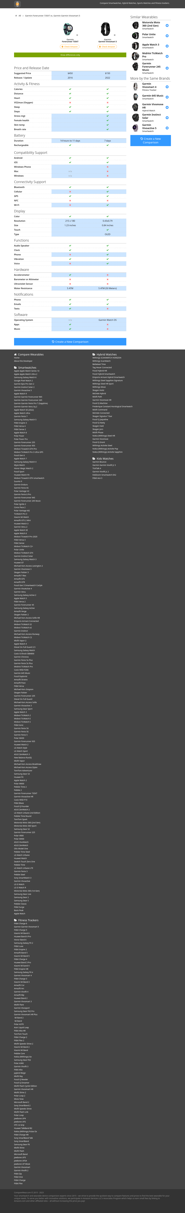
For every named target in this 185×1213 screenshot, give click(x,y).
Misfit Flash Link (21, 1112)
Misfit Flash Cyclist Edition (25, 1086)
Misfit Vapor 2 (20, 640)
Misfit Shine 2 (20, 1092)
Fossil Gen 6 (19, 455)
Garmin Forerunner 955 (24, 445)
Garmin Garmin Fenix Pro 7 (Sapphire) (31, 403)
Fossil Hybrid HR (100, 370)
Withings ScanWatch (102, 361)
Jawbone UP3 (20, 1157)
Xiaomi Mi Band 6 (21, 933)
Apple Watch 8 (20, 432)
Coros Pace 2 (19, 507)
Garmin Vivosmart (22, 1167)
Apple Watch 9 (20, 393)
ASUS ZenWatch (21, 845)
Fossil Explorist (20, 676)
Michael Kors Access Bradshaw (27, 764)
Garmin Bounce (99, 462)
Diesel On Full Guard (23, 699)
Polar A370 (19, 1024)
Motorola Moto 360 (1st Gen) (26, 891)
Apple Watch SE (21, 530)
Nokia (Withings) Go (23, 1056)
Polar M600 (19, 783)
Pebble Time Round (22, 816)
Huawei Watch (20, 858)
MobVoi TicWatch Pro (23, 666)
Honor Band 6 (20, 939)
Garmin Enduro (21, 484)
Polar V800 (19, 835)
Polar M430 (19, 738)
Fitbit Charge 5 (20, 930)
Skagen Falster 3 (21, 572)
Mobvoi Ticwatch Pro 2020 (25, 536)
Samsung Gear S (21, 900)
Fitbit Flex (18, 1183)
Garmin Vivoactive (22, 881)
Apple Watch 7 (20, 458)
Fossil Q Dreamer (21, 1082)
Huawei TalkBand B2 (23, 1128)
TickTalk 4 (97, 468)
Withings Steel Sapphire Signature (108, 380)
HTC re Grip (19, 1125)
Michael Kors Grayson (23, 689)
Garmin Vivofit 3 (21, 1066)
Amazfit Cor (19, 985)
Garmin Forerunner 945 (24, 497)
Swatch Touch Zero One (24, 861)
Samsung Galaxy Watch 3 (25, 559)
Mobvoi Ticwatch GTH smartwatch (29, 478)
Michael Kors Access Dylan (25, 767)
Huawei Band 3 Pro (22, 962)
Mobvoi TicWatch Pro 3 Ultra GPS (28, 452)
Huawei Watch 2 (21, 744)
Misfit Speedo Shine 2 (23, 1043)
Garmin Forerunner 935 (24, 741)
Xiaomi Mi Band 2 (21, 1047)
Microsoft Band (21, 1154)
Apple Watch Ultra (22, 413)
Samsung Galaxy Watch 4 (25, 462)
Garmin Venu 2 (20, 527)
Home (16, 357)
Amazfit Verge (20, 611)
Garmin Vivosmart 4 (23, 975)
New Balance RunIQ (23, 757)
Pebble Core (19, 1053)
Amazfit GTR (19, 582)
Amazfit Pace (20, 683)
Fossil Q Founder (21, 806)
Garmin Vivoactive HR (23, 796)
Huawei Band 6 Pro (22, 936)
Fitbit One (18, 1177)
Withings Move (99, 387)
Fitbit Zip (18, 1173)
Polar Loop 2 (19, 1095)
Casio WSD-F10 (20, 800)
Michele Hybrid (99, 393)
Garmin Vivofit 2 (21, 1170)
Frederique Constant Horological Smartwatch (113, 406)
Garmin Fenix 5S (21, 731)
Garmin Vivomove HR (102, 400)
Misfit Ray (18, 1076)
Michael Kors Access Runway (26, 634)
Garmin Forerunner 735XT (25, 793)
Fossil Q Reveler (21, 1079)
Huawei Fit (18, 777)
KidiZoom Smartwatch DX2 (104, 475)
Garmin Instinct (21, 631)
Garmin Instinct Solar (23, 556)
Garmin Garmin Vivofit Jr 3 (104, 465)
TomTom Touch (21, 1034)
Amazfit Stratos (21, 679)
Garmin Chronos (21, 657)
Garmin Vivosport (22, 1008)
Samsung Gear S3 (22, 774)
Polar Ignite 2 (20, 504)
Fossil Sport (19, 471)
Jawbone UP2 (20, 1121)
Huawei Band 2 (20, 998)
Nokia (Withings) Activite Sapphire (108, 452)
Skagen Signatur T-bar (102, 416)
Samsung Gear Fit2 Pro (24, 1011)
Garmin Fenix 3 (20, 871)
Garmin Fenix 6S (21, 488)
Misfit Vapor (19, 761)
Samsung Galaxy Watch (24, 650)
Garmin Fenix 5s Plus (23, 663)
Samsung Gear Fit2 (22, 1060)
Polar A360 (19, 1063)
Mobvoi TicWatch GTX (23, 553)
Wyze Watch (19, 465)
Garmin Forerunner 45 (24, 605)
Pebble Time (19, 865)
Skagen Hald (98, 426)
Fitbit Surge (19, 907)
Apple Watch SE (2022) (24, 410)
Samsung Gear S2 (22, 829)
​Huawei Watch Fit (21, 475)
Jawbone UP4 (20, 1118)
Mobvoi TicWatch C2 (23, 637)
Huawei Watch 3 (21, 523)
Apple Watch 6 (20, 533)
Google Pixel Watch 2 (23, 380)
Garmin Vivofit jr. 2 (101, 471)
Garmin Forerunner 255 (24, 442)
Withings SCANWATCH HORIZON (107, 357)
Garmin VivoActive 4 (23, 588)
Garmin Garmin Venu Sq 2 (25, 406)
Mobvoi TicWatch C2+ (23, 546)
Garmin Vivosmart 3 (23, 1001)
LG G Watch (19, 884)
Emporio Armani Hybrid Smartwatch (109, 377)
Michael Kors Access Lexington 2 (28, 566)
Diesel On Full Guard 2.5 (24, 647)
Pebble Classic (20, 904)
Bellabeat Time (99, 364)
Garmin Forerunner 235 (24, 696)
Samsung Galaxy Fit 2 (23, 943)
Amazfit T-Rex (20, 575)
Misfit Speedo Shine (23, 1108)
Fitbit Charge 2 (20, 1037)
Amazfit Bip (19, 995)
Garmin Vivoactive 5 (23, 390)
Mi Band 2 (18, 1017)
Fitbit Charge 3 (20, 978)
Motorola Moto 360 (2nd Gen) (27, 822)
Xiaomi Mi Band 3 (21, 982)
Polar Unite (19, 549)
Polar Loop (19, 1115)
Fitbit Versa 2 (20, 601)
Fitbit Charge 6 (20, 923)
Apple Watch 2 (20, 780)
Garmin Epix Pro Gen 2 (24, 384)
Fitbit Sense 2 (20, 429)
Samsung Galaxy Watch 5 (25, 419)
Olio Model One (21, 848)
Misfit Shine (19, 1147)
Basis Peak (18, 910)
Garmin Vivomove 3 (22, 569)
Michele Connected (101, 413)
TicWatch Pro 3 (20, 514)
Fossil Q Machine (100, 403)
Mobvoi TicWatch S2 (23, 624)
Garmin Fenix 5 (20, 735)
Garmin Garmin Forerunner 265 (28, 400)
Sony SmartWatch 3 (22, 878)
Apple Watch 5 (20, 598)
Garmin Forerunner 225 (24, 832)
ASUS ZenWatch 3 (22, 754)
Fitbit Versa (19, 686)
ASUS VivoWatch (21, 842)
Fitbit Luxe (18, 946)
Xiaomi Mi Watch (21, 517)
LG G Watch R (20, 887)
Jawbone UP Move (22, 1164)
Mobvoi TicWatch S (22, 722)
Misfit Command (100, 409)
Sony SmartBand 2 (22, 1105)
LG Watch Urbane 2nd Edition (27, 813)
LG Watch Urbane (22, 855)
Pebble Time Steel (22, 852)
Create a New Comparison (70, 342)
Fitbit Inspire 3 (20, 423)
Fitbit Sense (19, 543)
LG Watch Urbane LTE (23, 868)
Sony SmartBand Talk (23, 1138)
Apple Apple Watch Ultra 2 (26, 374)
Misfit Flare (19, 1004)
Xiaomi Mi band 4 (21, 965)
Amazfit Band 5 (20, 952)
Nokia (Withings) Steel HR (104, 435)
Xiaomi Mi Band (21, 1050)
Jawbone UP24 (20, 1160)
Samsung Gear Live (22, 894)
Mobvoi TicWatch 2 (22, 715)
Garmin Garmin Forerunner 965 (28, 397)
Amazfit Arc (19, 988)
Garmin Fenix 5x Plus (23, 660)
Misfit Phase (98, 432)
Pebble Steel (19, 874)
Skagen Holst (98, 390)
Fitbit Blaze (19, 803)
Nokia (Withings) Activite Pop (105, 448)
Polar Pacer (19, 436)
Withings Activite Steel (102, 445)
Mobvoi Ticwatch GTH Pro (25, 449)
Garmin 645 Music (22, 673)
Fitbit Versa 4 (20, 426)
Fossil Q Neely (99, 422)
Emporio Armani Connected (26, 621)
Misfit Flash (19, 1151)
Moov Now (19, 1099)
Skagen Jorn (98, 429)
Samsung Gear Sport (23, 709)
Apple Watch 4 (20, 644)
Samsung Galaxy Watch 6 (25, 377)
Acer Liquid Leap (21, 1027)
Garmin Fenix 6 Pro (22, 494)
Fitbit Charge (19, 1180)
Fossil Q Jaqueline (100, 419)
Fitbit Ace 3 (97, 478)
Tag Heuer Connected (102, 367)
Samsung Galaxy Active (24, 608)
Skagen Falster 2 (21, 614)
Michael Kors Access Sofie (25, 702)
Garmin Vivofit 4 (21, 991)
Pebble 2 (18, 790)
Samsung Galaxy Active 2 (25, 595)
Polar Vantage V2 (21, 491)
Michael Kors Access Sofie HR (27, 618)
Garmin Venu (20, 592)
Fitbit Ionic (18, 725)
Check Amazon (70, 46)
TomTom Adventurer (23, 770)
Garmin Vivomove (100, 439)
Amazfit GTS (19, 579)
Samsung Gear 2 (21, 897)
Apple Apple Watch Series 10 (26, 371)
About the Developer (23, 361)
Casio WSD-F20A (21, 670)
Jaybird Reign (20, 1073)
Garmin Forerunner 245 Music (27, 501)
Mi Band (18, 1021)
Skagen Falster (20, 692)
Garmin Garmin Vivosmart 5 (26, 926)
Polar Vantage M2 (22, 510)
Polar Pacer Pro (21, 439)
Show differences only (70, 55)
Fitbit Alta (18, 1069)
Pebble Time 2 (20, 787)
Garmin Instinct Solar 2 (24, 387)
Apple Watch (19, 913)
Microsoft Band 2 (21, 1102)
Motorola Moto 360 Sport (25, 826)
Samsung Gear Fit (22, 1144)
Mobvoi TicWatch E (22, 718)
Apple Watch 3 (20, 712)
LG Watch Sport (21, 751)
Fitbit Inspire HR (21, 969)
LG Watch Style (20, 748)
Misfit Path (97, 396)
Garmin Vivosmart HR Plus (25, 1014)
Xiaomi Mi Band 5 (21, 956)
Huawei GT (19, 562)
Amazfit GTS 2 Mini (22, 520)
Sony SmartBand (21, 1141)
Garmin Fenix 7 (20, 416)
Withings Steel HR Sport (103, 383)
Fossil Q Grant (99, 442)
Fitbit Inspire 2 (20, 949)
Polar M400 (19, 839)
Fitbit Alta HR (20, 1030)
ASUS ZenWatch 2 (22, 809)
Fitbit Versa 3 (20, 540)
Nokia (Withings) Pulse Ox (25, 1131)
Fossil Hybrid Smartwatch (104, 374)
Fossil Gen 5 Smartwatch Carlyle (28, 585)
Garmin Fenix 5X (21, 728)
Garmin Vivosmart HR (23, 1089)
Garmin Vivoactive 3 (23, 705)
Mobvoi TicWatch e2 (23, 627)
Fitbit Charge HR (21, 1134)
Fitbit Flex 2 (19, 1040)
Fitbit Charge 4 (20, 959)
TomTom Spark (20, 819)
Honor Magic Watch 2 (23, 468)
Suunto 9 (18, 481)
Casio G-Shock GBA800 (24, 653)
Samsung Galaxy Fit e (23, 972)
